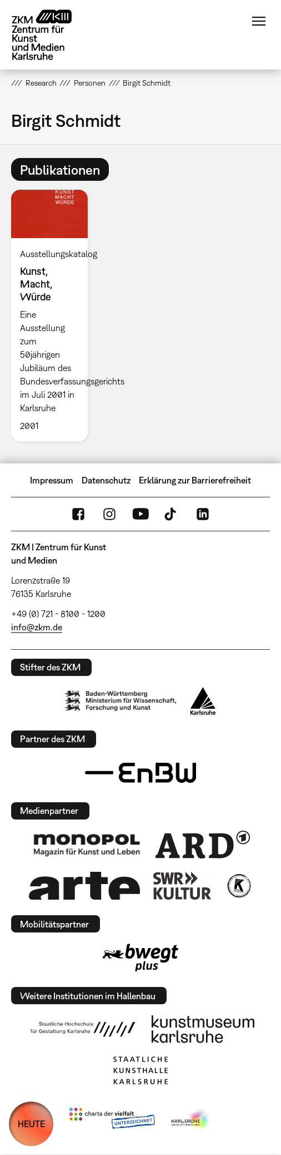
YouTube (140, 514)
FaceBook (78, 514)
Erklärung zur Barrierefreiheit (195, 480)
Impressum (51, 480)
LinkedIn (203, 514)
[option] (54, 315)
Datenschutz (106, 480)
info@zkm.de (36, 627)
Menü (259, 21)
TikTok (171, 514)
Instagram (109, 514)
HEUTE (31, 1124)
